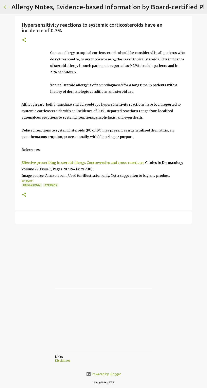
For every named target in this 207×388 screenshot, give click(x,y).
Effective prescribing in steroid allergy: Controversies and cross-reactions (83, 163)
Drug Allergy (31, 185)
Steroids (51, 185)
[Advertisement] (85, 260)
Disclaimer (62, 360)
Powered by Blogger (103, 374)
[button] (24, 40)
